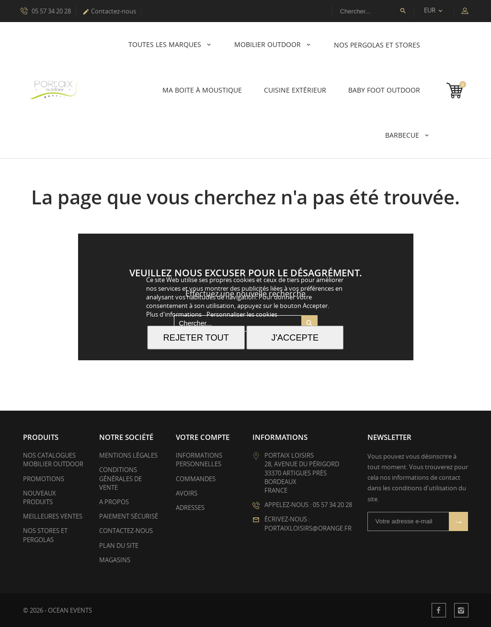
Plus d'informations (174, 314)
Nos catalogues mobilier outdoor (53, 459)
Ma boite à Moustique (202, 90)
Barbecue (403, 135)
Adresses (190, 507)
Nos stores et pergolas (45, 535)
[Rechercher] (373, 11)
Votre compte (202, 437)
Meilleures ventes (52, 516)
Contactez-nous (109, 11)
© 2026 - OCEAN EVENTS (57, 610)
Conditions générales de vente (120, 478)
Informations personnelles (199, 459)
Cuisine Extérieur (295, 90)
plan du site (118, 545)
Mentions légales (128, 455)
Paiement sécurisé (128, 516)
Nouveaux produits (39, 497)
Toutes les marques (165, 44)
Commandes (196, 478)
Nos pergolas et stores (377, 44)
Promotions (43, 478)
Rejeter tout (196, 337)
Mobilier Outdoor (268, 44)
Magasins (114, 560)
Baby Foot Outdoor (384, 90)
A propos (114, 501)
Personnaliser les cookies (241, 314)
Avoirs (186, 493)
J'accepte (295, 337)
